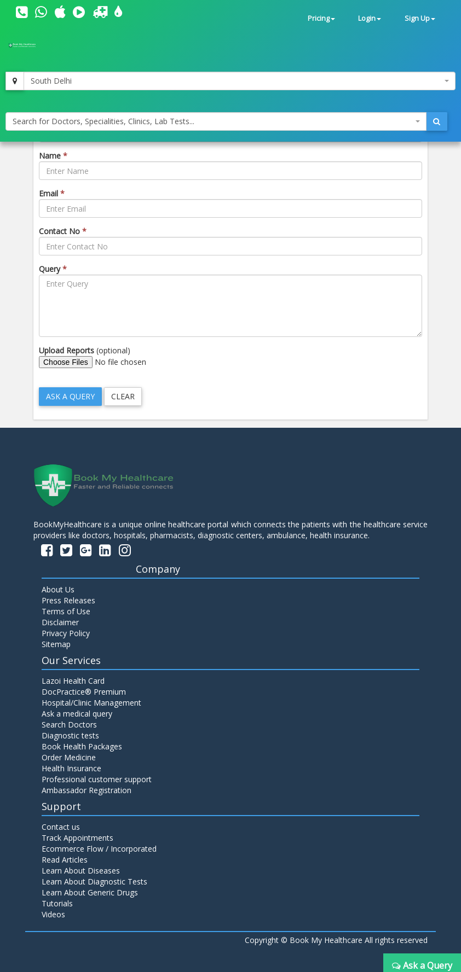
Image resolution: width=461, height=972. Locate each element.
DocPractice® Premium (84, 691)
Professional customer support (97, 779)
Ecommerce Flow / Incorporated (99, 848)
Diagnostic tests (70, 735)
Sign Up (420, 18)
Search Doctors (69, 724)
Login (369, 18)
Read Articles (65, 859)
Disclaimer (60, 622)
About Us (58, 589)
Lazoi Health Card (73, 681)
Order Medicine (69, 757)
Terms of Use (66, 611)
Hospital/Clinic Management (91, 702)
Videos (53, 914)
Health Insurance (71, 768)
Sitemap (56, 644)
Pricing (321, 18)
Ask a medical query (77, 713)
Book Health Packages (82, 746)
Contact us (61, 827)
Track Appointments (77, 838)
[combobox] (240, 81)
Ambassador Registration (86, 790)
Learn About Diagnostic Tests (94, 881)
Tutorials (57, 903)
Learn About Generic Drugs (90, 892)
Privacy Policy (66, 633)
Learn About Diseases (81, 870)
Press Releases (68, 600)
